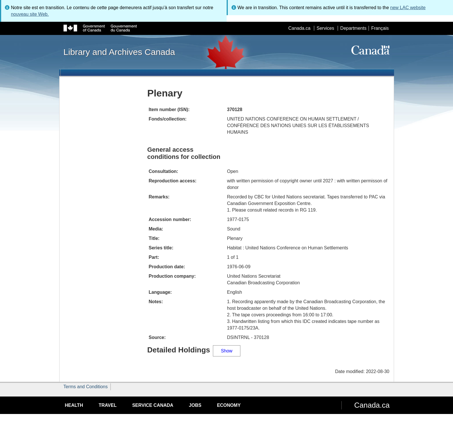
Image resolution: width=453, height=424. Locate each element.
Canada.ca (299, 28)
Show (226, 350)
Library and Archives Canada (119, 52)
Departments (353, 28)
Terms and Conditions (86, 386)
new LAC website (408, 7)
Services (325, 28)
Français (380, 28)
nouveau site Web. (30, 14)
